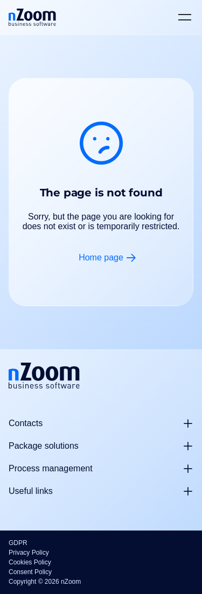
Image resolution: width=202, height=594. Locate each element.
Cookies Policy (30, 562)
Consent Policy (30, 572)
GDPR (18, 543)
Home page (101, 257)
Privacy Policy (29, 552)
